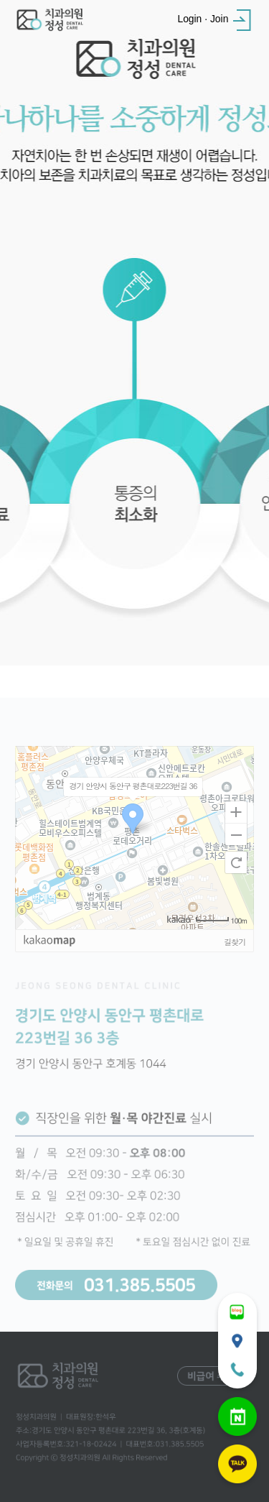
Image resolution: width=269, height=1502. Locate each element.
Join (219, 18)
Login (189, 18)
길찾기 (234, 959)
